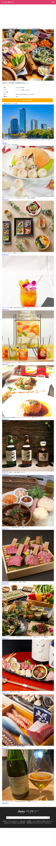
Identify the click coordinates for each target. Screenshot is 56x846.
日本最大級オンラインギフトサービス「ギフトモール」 (38, 822)
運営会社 (5, 821)
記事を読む (5, 143)
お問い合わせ (23, 821)
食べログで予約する (27, 100)
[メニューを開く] (53, 2)
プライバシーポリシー (13, 821)
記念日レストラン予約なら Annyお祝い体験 (15, 822)
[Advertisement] (28, 15)
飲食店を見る (5, 199)
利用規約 (29, 821)
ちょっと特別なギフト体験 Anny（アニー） (43, 821)
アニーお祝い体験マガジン (7, 2)
